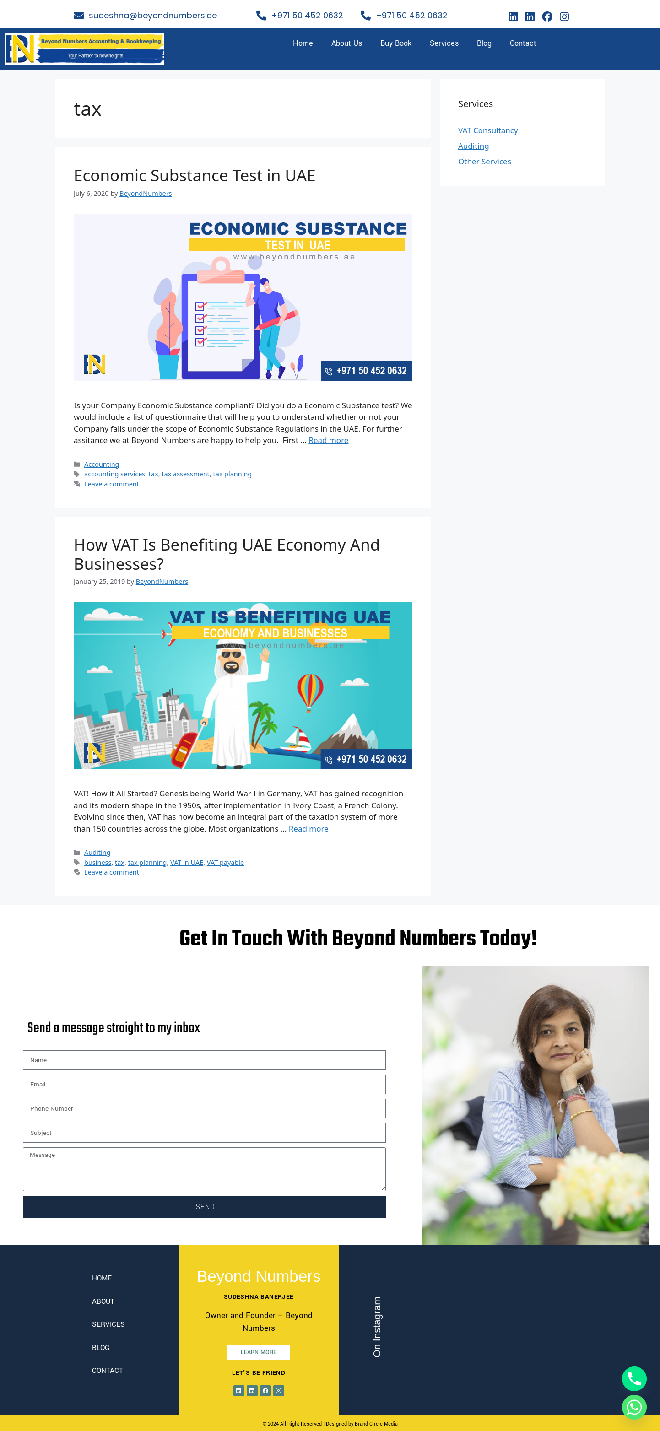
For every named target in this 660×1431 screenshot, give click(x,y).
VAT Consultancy (488, 130)
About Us (346, 43)
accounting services (114, 474)
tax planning (232, 474)
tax (153, 474)
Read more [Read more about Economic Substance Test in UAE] (328, 440)
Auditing (97, 852)
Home (303, 43)
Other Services (484, 161)
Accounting (101, 464)
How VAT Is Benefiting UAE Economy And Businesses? (227, 554)
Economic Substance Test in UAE (195, 175)
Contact (523, 43)
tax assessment (185, 474)
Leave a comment (111, 484)
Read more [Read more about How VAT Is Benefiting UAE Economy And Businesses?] (309, 828)
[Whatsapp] (634, 1407)
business (97, 862)
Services (444, 43)
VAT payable (225, 862)
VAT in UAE (186, 862)
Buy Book (395, 43)
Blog (484, 43)
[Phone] (634, 1378)
